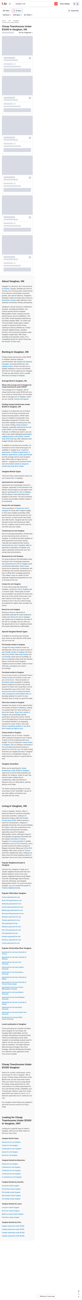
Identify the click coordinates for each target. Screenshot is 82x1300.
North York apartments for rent (12, 900)
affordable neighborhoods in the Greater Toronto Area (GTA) (17, 436)
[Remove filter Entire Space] (21, 15)
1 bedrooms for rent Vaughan (11, 1167)
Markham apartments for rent (11, 926)
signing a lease (7, 366)
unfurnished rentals (12, 464)
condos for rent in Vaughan (19, 589)
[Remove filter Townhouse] (10, 15)
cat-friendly (6, 657)
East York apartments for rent (11, 930)
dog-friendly (23, 654)
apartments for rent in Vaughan (19, 492)
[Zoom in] (78, 1291)
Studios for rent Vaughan (10, 1164)
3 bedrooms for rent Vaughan (11, 1174)
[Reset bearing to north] (78, 1296)
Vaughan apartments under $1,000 (13, 1226)
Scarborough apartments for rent (12, 907)
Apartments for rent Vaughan (11, 1142)
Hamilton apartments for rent (11, 936)
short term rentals (17, 466)
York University (22, 843)
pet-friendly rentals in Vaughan (13, 652)
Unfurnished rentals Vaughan (11, 1189)
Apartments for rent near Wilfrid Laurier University (12, 1018)
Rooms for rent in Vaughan (20, 617)
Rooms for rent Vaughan (9, 1155)
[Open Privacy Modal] (10, 3)
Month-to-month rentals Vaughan (12, 1214)
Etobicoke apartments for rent (11, 904)
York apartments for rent (10, 933)
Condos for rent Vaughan (10, 1145)
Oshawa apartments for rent (11, 920)
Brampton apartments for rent (11, 917)
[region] (58, 658)
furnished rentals (25, 461)
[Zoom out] (78, 1293)
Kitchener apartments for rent (11, 940)
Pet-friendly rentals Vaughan (11, 1192)
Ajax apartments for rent (9, 923)
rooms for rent (15, 749)
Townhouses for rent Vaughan (11, 1148)
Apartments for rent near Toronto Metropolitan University (12, 988)
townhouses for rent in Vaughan (13, 545)
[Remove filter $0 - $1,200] (32, 15)
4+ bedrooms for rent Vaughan (12, 1177)
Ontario (6, 289)
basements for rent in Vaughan (16, 564)
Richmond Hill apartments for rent (13, 913)
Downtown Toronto (9, 300)
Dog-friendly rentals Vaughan (11, 1195)
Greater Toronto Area (12, 341)
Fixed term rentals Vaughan (11, 1217)
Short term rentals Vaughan (11, 1211)
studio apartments (25, 455)
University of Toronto (18, 839)
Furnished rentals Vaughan (10, 1185)
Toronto (27, 850)
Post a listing (64, 4)
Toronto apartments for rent (11, 897)
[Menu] (76, 4)
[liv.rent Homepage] (4, 3)
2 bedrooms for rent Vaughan (11, 1170)
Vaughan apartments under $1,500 (13, 1229)
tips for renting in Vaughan (15, 375)
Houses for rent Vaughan (10, 1152)
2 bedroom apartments (19, 452)
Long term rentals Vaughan (10, 1207)
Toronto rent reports (21, 399)
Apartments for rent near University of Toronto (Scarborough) (14, 983)
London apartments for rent (11, 943)
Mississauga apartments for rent (12, 910)
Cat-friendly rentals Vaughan (11, 1199)
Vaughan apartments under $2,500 (13, 1236)
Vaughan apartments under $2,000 (13, 1232)
